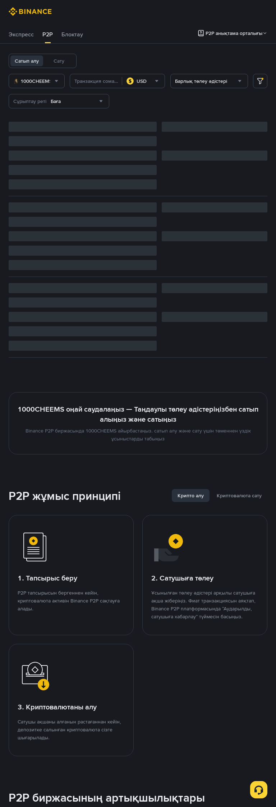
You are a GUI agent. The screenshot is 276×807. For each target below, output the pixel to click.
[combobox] (37, 81)
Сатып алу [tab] (27, 61)
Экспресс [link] (21, 34)
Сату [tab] (59, 61)
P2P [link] (47, 34)
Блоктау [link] (72, 34)
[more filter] (260, 81)
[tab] (21, 34)
